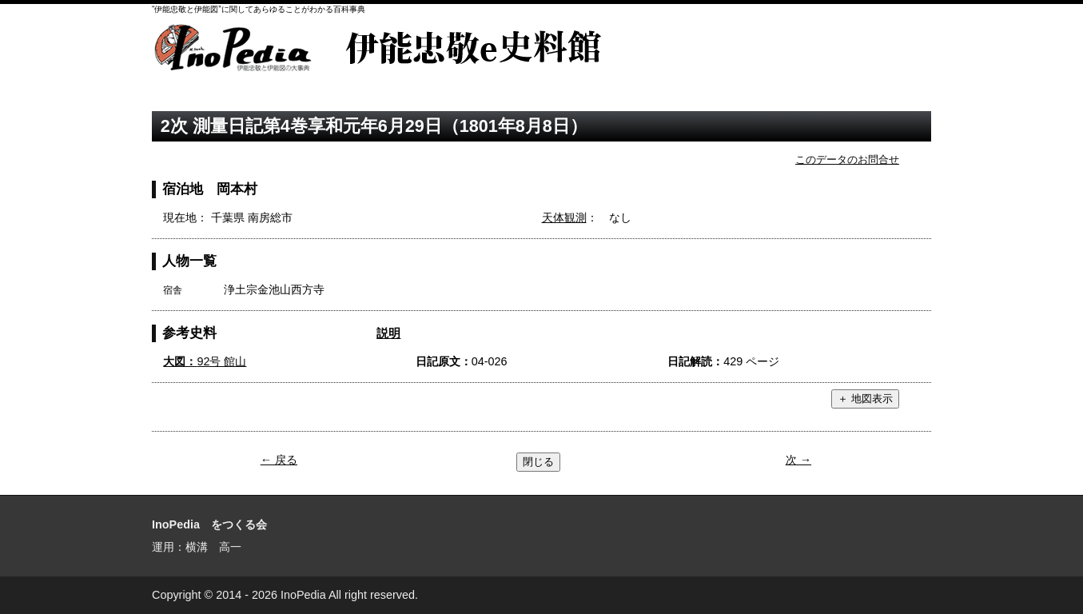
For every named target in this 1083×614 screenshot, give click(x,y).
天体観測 (564, 217)
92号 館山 (204, 361)
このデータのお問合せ (847, 159)
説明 (388, 333)
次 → (798, 459)
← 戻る (279, 459)
